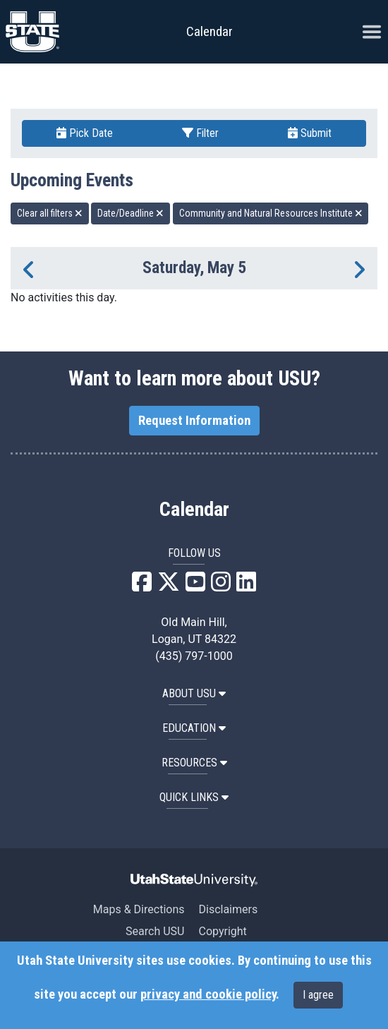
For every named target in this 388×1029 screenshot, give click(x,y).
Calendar (194, 509)
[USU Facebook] (142, 586)
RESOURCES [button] (194, 762)
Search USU (155, 931)
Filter (200, 133)
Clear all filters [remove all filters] (50, 213)
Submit (310, 133)
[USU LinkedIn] (246, 586)
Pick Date (84, 133)
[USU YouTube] (195, 586)
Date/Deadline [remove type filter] (130, 213)
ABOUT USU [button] (194, 693)
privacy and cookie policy (208, 994)
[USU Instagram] (221, 586)
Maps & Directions (139, 909)
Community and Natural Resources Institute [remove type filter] (271, 213)
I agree (318, 994)
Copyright (222, 931)
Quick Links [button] (194, 797)
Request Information (194, 420)
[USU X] (168, 586)
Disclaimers (227, 909)
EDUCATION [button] (194, 728)
